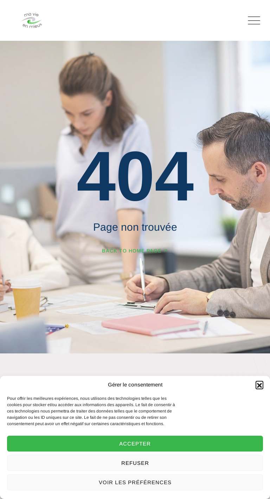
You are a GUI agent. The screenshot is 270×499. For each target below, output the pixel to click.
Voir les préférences (135, 482)
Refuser (135, 463)
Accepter (135, 444)
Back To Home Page (131, 251)
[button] (259, 384)
